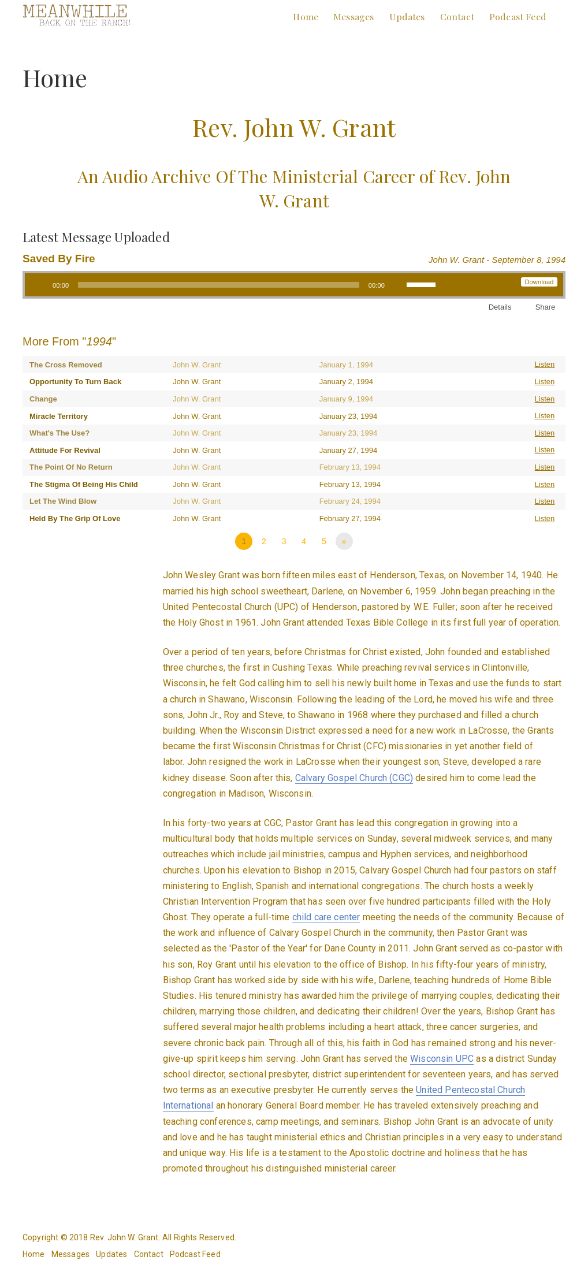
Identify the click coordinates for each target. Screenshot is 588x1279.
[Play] (40, 285)
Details (500, 307)
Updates (407, 16)
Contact (457, 16)
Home (305, 16)
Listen (545, 364)
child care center (326, 917)
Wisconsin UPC (442, 1058)
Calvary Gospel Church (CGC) (354, 777)
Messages (353, 16)
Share (545, 307)
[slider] (218, 285)
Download (538, 281)
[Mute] (397, 285)
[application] (235, 284)
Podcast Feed (517, 16)
